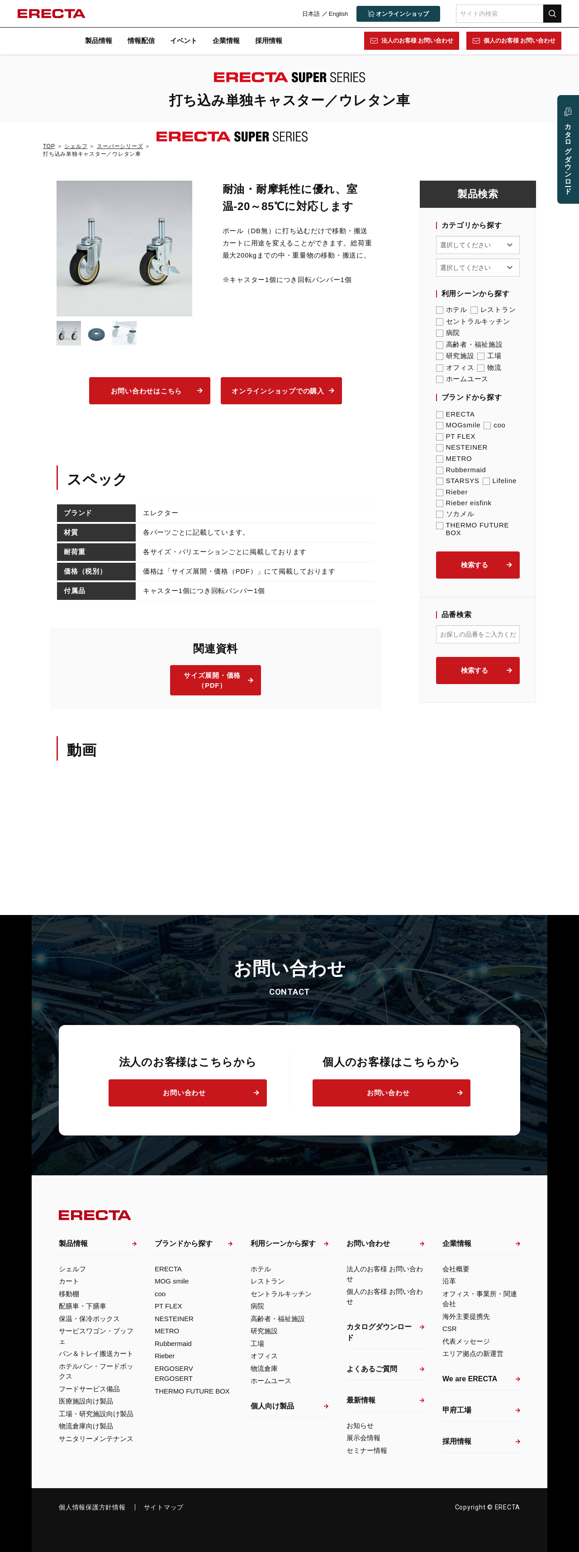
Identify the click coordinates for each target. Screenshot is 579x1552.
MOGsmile (458, 425)
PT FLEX (456, 436)
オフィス (455, 368)
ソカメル (455, 514)
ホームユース (462, 379)
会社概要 (456, 1269)
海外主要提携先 (466, 1316)
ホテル (451, 310)
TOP (49, 146)
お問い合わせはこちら (146, 391)
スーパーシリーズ (120, 146)
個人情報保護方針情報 (92, 1507)
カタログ (568, 155)
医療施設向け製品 (86, 1401)
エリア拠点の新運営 (472, 1353)
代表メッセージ (466, 1341)
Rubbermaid (461, 470)
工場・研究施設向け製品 (96, 1414)
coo (494, 425)
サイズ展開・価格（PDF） (212, 680)
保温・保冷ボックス (89, 1318)
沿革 (449, 1281)
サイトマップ (164, 1507)
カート (69, 1281)
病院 (448, 333)
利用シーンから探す (283, 1243)
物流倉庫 (264, 1368)
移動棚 (69, 1294)
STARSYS (457, 480)
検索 (551, 13)
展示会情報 (363, 1438)
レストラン (493, 310)
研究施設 (455, 356)
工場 (489, 356)
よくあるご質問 (371, 1369)
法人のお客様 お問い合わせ (416, 40)
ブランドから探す (184, 1243)
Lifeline (500, 480)
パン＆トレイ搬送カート (96, 1353)
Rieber (452, 492)
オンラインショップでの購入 (278, 391)
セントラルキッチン (473, 321)
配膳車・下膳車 (82, 1306)
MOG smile (172, 1281)
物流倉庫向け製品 (86, 1426)
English (337, 13)
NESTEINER (462, 447)
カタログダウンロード (379, 1332)
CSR (449, 1328)
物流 (489, 368)
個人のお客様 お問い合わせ (519, 40)
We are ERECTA (469, 1379)
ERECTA (455, 414)
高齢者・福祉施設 (469, 344)
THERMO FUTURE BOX (472, 528)
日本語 (310, 13)
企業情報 (226, 40)
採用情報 (268, 40)
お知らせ (360, 1425)
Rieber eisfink (464, 503)
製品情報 (98, 40)
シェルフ (75, 146)
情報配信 (141, 40)
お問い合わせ (184, 1093)
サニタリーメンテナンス (96, 1438)
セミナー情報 (366, 1450)
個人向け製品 (272, 1406)
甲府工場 (456, 1410)
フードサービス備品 (89, 1389)
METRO (454, 458)
